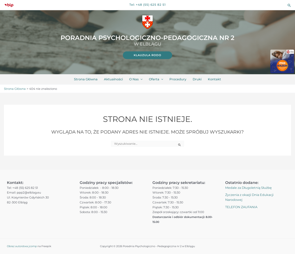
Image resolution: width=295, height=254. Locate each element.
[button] (289, 5)
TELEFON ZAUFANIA (241, 207)
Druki (197, 79)
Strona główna (86, 79)
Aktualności (113, 79)
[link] (147, 55)
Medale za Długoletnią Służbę (248, 188)
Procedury (177, 79)
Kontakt (214, 79)
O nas (136, 79)
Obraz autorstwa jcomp (22, 246)
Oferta (156, 79)
